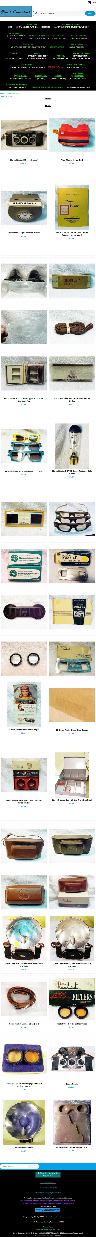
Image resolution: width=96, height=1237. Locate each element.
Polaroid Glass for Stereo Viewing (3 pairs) (24, 471)
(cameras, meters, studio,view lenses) (71, 26)
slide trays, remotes (39, 37)
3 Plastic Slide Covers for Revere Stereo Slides (72, 399)
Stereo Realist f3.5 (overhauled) (24, 160)
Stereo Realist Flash (24, 1147)
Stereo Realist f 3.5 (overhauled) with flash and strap (24, 964)
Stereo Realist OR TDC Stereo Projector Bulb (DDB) (72, 472)
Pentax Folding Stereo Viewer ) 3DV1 (72, 1147)
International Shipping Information (48, 1193)
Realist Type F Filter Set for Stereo (72, 1024)
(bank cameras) (59, 37)
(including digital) (17, 86)
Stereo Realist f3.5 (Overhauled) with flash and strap (72, 964)
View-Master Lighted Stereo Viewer (24, 233)
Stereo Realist (72, 1084)
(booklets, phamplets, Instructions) (27, 66)
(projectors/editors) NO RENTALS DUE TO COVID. (38, 56)
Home (9, 27)
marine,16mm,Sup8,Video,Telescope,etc (81, 56)
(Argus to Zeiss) (76, 46)
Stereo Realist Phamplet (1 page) (23, 730)
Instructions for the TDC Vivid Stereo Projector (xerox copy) (72, 233)
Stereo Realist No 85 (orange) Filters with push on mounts (24, 1085)
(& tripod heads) (60, 57)
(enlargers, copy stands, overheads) (28, 46)
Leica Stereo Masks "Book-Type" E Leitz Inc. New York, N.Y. (24, 399)
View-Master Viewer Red (72, 160)
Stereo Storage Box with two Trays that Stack (72, 800)
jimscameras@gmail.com (78, 87)
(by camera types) (78, 76)
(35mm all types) (58, 77)
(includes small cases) (20, 77)
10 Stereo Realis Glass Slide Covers (72, 730)
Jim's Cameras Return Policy (47, 1187)
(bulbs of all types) (76, 66)
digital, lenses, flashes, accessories (33, 26)
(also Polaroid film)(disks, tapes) (16, 35)
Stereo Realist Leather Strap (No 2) (24, 1024)
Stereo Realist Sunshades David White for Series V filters (24, 801)
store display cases (79, 37)
